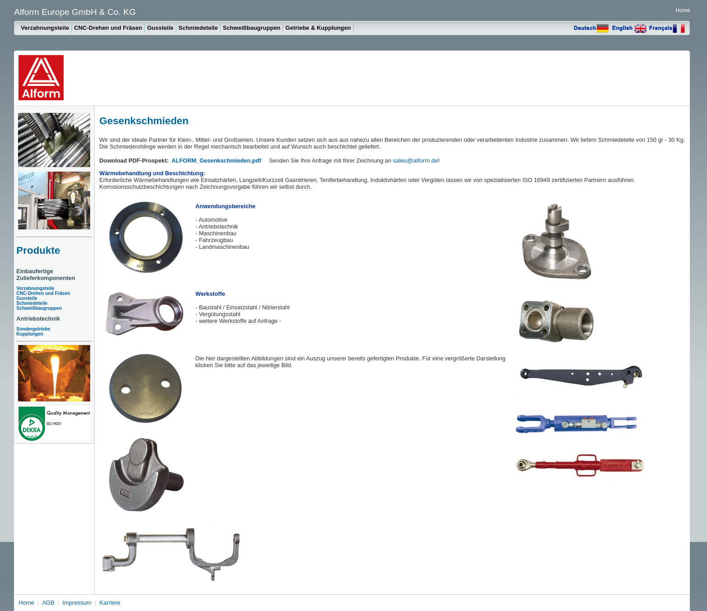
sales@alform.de (415, 160)
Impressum (76, 602)
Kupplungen (29, 333)
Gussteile (160, 27)
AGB (48, 602)
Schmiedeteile (198, 27)
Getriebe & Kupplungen (318, 27)
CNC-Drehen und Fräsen (108, 27)
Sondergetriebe (33, 328)
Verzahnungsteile (45, 27)
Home (682, 10)
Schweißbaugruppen (251, 27)
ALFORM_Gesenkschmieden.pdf (216, 160)
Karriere (110, 602)
